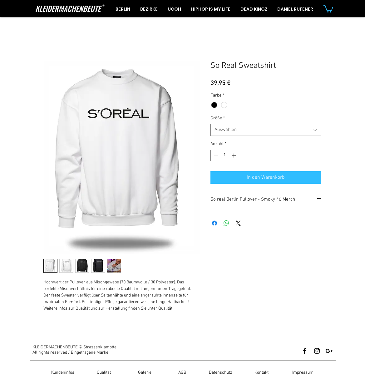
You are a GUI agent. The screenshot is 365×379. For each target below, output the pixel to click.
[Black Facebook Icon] (304, 351)
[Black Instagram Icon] (317, 351)
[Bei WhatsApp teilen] (226, 223)
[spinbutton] (224, 155)
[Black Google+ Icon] (329, 351)
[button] (328, 8)
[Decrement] (215, 155)
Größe (217, 118)
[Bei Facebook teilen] (214, 223)
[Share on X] (238, 223)
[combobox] (265, 130)
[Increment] (234, 155)
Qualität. (165, 308)
